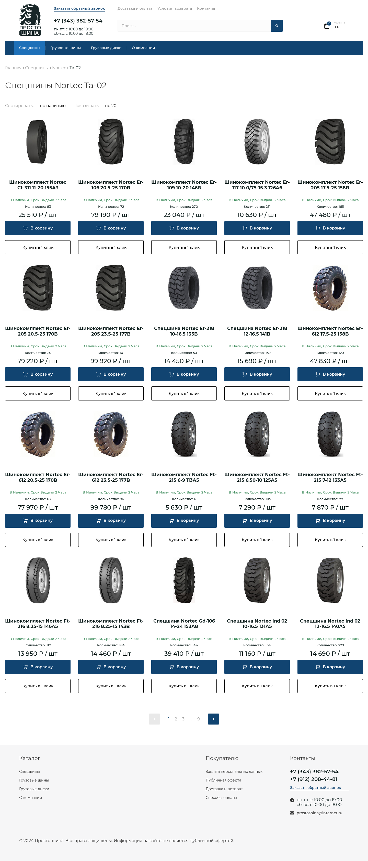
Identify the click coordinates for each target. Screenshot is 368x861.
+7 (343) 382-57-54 (78, 20)
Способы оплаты (221, 797)
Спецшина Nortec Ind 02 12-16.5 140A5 (330, 623)
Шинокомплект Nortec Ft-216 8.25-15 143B (111, 623)
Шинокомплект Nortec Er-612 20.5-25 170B (38, 477)
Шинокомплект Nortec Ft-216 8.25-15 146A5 (38, 623)
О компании (143, 47)
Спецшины (29, 47)
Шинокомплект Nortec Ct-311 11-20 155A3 (37, 185)
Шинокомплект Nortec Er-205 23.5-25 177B (111, 331)
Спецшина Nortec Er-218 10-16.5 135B (184, 331)
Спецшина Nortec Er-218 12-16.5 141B (257, 331)
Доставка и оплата (135, 8)
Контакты (206, 8)
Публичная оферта (223, 780)
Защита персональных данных (234, 771)
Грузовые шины (65, 47)
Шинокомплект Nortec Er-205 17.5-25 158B (330, 185)
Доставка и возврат (224, 789)
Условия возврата (174, 8)
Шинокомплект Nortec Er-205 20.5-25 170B (38, 331)
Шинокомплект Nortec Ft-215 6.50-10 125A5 (257, 477)
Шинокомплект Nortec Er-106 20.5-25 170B (111, 185)
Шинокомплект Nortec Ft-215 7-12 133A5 (330, 477)
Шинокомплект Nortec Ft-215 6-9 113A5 (184, 477)
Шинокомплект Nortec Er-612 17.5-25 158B (330, 331)
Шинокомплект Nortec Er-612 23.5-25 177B (111, 477)
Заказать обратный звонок (79, 8)
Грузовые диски (106, 47)
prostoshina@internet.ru (319, 813)
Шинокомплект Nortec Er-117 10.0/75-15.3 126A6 (257, 185)
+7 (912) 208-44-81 (314, 779)
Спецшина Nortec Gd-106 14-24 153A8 (184, 623)
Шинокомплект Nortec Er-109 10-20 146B (184, 185)
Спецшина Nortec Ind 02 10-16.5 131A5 (257, 623)
